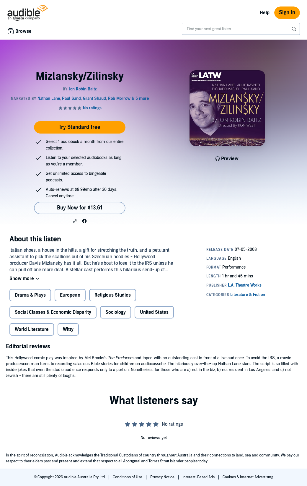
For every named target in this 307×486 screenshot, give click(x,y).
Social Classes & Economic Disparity (53, 312)
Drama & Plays (30, 295)
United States (154, 312)
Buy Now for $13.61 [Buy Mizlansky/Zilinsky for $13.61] (79, 208)
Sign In (287, 12)
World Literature (32, 329)
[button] (75, 221)
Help (265, 13)
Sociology (115, 312)
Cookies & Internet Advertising (248, 477)
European (70, 295)
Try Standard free (79, 127)
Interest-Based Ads (198, 477)
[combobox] (241, 29)
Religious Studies (112, 295)
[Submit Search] (294, 29)
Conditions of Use (128, 477)
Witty (68, 329)
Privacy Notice (162, 477)
